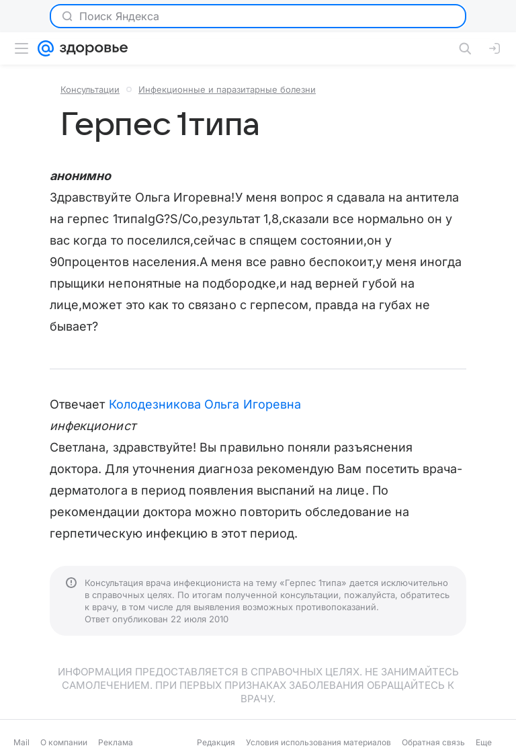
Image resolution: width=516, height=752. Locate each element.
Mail (21, 742)
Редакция (216, 742)
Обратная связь (433, 742)
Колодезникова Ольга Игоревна (205, 404)
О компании (63, 742)
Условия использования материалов (318, 742)
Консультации (90, 89)
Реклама (115, 742)
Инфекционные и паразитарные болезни (227, 89)
